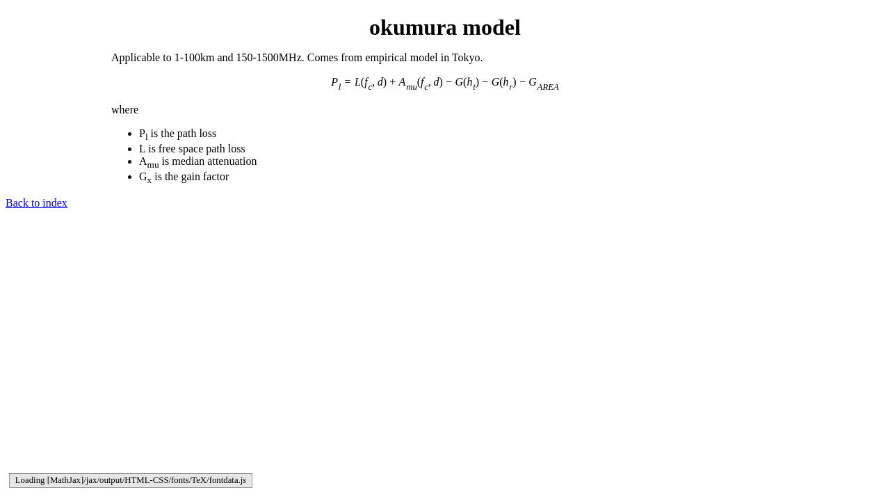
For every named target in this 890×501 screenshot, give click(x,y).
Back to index (36, 203)
